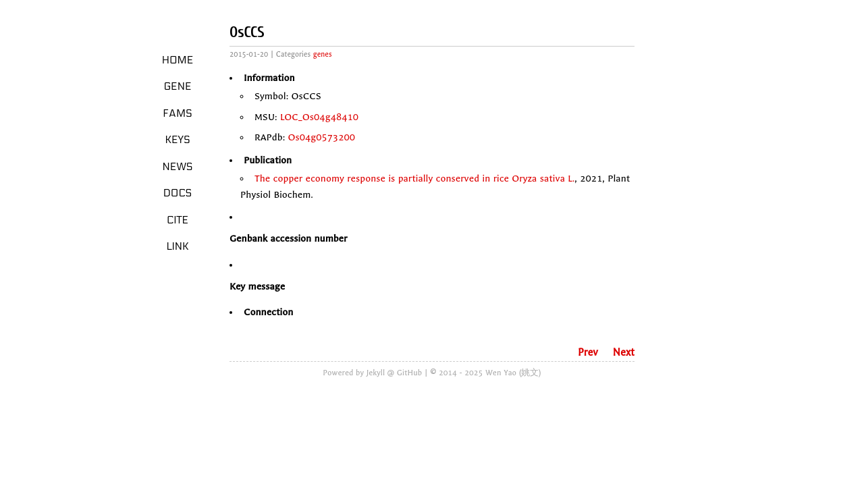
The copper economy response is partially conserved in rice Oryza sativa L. (414, 178)
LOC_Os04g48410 (319, 117)
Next (623, 352)
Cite (177, 220)
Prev (588, 352)
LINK (177, 246)
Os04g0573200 (322, 137)
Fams (177, 113)
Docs (177, 193)
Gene (178, 86)
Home (178, 60)
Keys (177, 140)
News (178, 167)
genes (322, 54)
